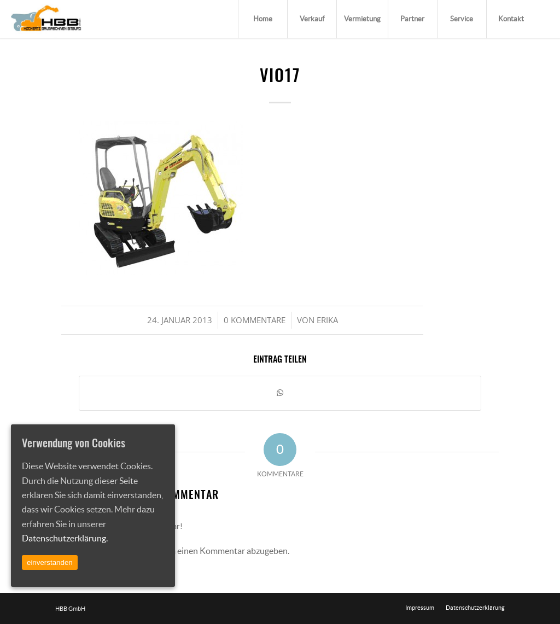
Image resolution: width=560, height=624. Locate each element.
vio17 (280, 77)
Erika (327, 319)
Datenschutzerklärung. (65, 538)
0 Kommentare (254, 319)
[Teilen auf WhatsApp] (280, 393)
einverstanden (50, 562)
